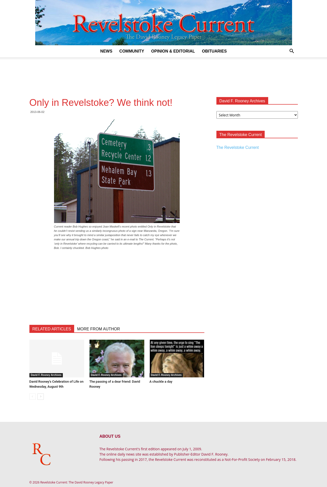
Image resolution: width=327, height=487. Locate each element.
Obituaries (214, 51)
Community (131, 51)
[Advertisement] (163, 74)
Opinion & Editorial (173, 51)
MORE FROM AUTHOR (98, 329)
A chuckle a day (161, 381)
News (106, 51)
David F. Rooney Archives (46, 375)
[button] (292, 51)
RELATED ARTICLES (51, 329)
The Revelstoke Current (237, 147)
